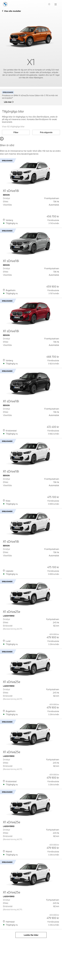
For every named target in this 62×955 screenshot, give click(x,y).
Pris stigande (46, 132)
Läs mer (9, 102)
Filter (15, 132)
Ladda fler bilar (31, 935)
